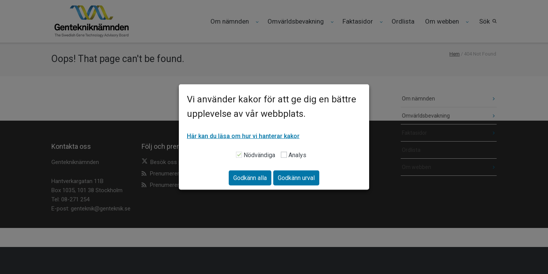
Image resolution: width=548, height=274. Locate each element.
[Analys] (284, 154)
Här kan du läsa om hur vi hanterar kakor (243, 136)
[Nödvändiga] (239, 154)
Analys (297, 155)
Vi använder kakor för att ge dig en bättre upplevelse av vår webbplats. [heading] (271, 106)
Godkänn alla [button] (250, 178)
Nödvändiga (259, 155)
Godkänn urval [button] (296, 178)
